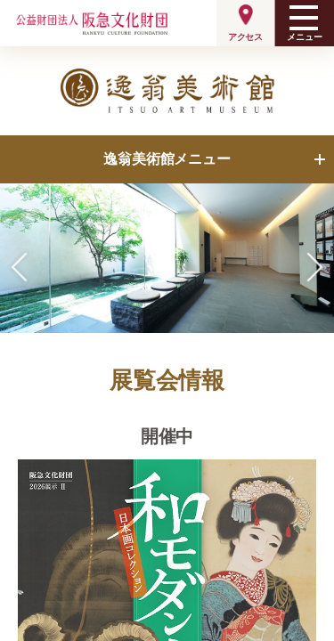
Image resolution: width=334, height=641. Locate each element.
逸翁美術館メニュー (166, 158)
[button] (314, 267)
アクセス (245, 37)
